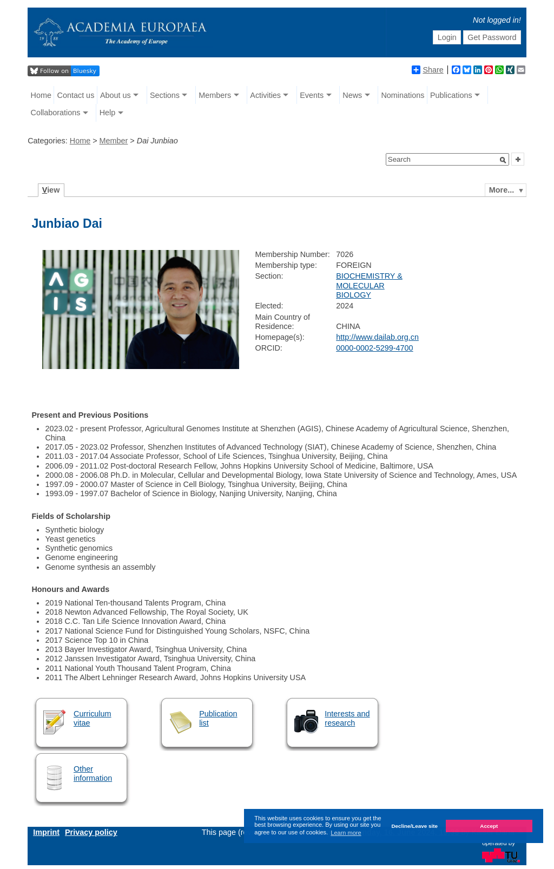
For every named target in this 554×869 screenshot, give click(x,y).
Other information (93, 773)
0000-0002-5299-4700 (374, 348)
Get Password (491, 37)
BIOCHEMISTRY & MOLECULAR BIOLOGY (369, 285)
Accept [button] (489, 826)
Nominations (402, 95)
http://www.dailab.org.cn (377, 337)
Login (447, 37)
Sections (165, 95)
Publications (451, 95)
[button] (503, 160)
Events (312, 95)
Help (108, 112)
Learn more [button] (346, 833)
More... (501, 190)
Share (427, 69)
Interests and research (347, 718)
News (352, 95)
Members (215, 95)
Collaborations (56, 112)
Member (114, 140)
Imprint (46, 832)
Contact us (76, 95)
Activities (265, 95)
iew (51, 190)
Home (41, 95)
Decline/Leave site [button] (414, 826)
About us (115, 95)
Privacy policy (91, 832)
